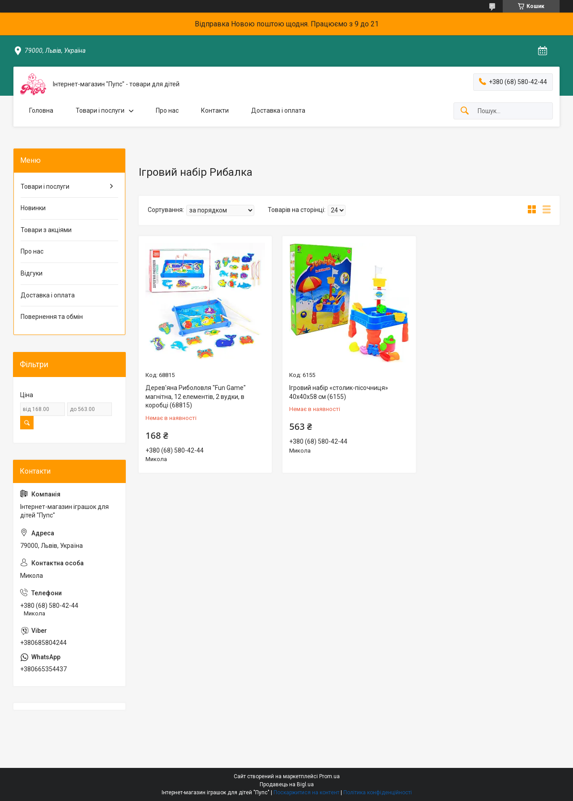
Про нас (167, 110)
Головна (41, 110)
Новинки (33, 208)
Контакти (215, 110)
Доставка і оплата (278, 110)
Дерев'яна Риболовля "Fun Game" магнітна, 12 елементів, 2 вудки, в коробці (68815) (195, 396)
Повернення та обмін (52, 316)
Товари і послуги (100, 110)
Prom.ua (329, 776)
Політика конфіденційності (377, 792)
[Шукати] (464, 111)
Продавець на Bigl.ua (287, 784)
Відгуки (32, 273)
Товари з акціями (46, 229)
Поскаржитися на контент (306, 792)
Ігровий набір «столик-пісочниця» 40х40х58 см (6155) (338, 392)
